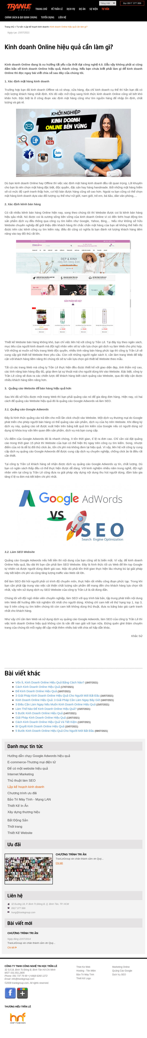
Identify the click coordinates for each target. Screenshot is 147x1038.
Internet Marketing (20, 774)
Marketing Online (121, 967)
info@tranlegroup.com (23, 979)
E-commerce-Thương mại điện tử (31, 762)
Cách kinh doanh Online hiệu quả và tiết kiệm (46, 722)
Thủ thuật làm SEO (21, 780)
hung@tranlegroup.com (23, 912)
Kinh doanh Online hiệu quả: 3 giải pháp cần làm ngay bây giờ (58, 700)
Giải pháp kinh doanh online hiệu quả (41, 717)
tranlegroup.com (20, 983)
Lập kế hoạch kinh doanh (36, 27)
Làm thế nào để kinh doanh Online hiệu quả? (46, 708)
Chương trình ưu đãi (22, 793)
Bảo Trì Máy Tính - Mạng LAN (29, 799)
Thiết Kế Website (19, 833)
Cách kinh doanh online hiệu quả (38, 686)
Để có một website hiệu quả (27, 768)
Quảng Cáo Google (122, 970)
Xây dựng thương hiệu (23, 812)
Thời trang (14, 826)
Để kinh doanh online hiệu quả (36, 691)
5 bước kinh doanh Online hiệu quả (39, 713)
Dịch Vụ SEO (119, 974)
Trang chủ (9, 27)
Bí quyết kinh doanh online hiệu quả (40, 726)
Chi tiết (59, 863)
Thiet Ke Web (83, 967)
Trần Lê (21, 8)
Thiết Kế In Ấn (17, 806)
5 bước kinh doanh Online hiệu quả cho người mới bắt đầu (55, 730)
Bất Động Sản (17, 820)
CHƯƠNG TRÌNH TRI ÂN (71, 854)
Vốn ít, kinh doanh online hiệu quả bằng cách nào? (50, 682)
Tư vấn (19, 27)
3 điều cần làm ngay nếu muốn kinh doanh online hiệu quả (56, 704)
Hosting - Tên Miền (86, 970)
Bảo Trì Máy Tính (85, 974)
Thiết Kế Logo (83, 978)
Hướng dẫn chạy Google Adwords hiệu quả (38, 756)
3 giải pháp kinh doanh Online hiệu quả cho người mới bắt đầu (58, 695)
